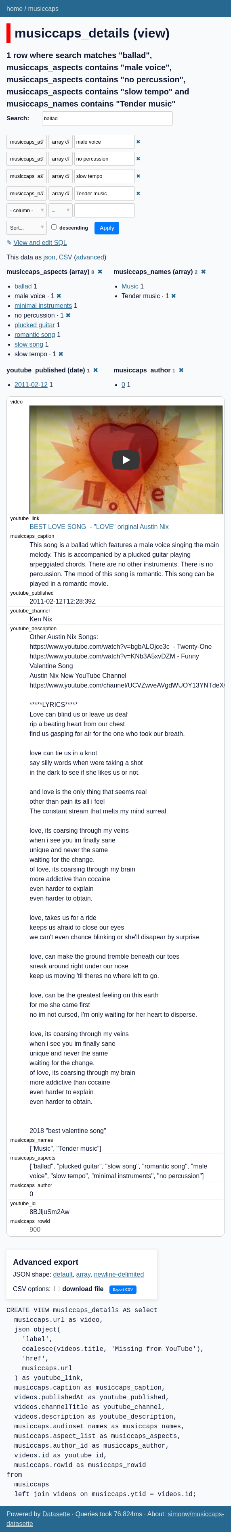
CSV (65, 257)
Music (130, 286)
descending (69, 228)
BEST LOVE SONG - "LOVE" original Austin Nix (99, 526)
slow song (29, 344)
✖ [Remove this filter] (138, 142)
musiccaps (43, 8)
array (83, 1274)
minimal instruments (43, 305)
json (49, 257)
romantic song (35, 334)
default (63, 1274)
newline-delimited (119, 1274)
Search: (17, 118)
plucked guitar (35, 325)
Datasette (56, 1514)
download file (79, 1288)
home (14, 8)
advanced (90, 257)
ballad (23, 286)
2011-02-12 (31, 384)
